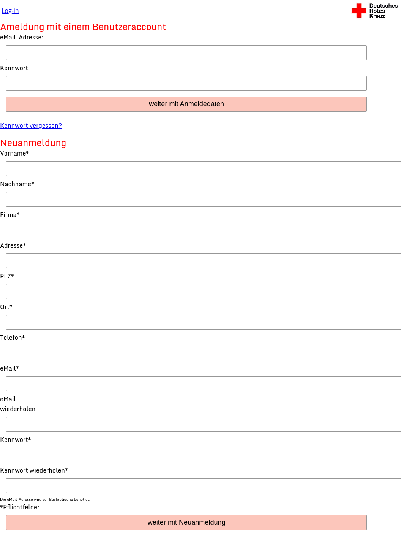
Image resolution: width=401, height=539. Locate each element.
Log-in (10, 10)
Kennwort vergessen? (31, 125)
